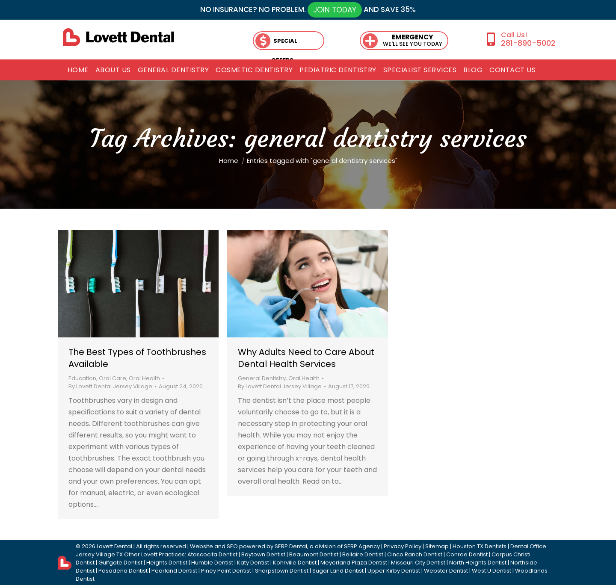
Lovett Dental (114, 546)
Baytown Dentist (263, 554)
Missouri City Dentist (418, 562)
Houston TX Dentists (479, 546)
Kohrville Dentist (295, 562)
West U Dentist (491, 571)
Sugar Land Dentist (338, 571)
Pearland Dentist (174, 571)
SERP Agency (362, 546)
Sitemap (437, 546)
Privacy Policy (402, 546)
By (110, 386)
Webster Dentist (446, 571)
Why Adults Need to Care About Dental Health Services (306, 358)
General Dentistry (262, 378)
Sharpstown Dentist (281, 571)
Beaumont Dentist (313, 554)
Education (82, 378)
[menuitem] (78, 70)
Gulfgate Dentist (120, 562)
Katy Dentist (253, 562)
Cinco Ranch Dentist (414, 554)
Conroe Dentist (467, 554)
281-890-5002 (528, 43)
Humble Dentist (212, 562)
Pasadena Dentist (123, 571)
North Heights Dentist (477, 562)
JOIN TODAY (334, 10)
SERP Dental (291, 546)
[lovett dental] (118, 37)
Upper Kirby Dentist (393, 571)
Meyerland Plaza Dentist (353, 562)
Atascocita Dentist (212, 554)
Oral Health (144, 378)
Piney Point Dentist (226, 571)
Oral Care (112, 378)
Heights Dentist (166, 562)
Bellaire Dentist (362, 554)
